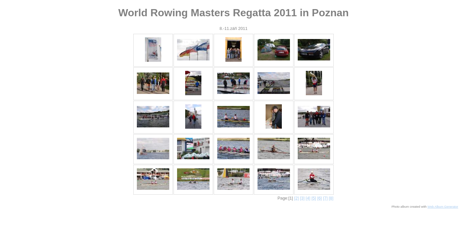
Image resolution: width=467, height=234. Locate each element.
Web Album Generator (442, 206)
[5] (313, 198)
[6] (319, 198)
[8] (331, 198)
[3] (302, 198)
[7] (325, 198)
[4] (308, 198)
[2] (296, 198)
